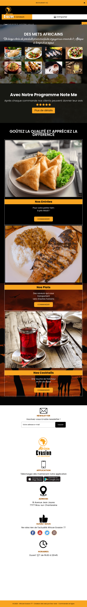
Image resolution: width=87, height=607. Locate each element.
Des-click (53, 604)
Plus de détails (43, 110)
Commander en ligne (66, 604)
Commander (43, 219)
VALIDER (60, 425)
